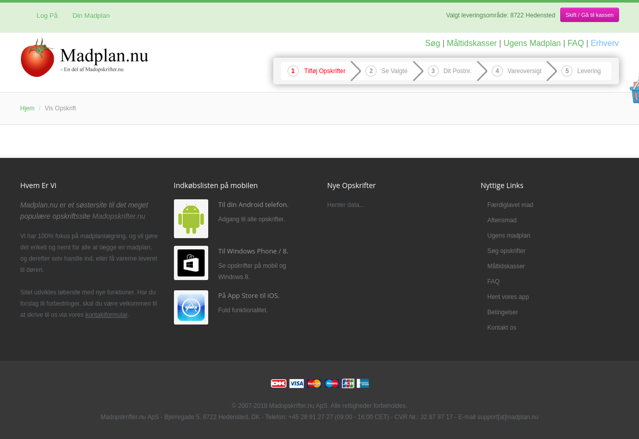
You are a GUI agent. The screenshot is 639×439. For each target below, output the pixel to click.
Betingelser (503, 312)
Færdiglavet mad (511, 205)
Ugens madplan (509, 235)
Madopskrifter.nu (118, 216)
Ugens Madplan (532, 43)
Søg (432, 43)
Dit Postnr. (458, 71)
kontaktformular (106, 314)
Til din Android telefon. (253, 204)
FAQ (575, 43)
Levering (589, 71)
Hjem (27, 108)
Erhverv (604, 43)
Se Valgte (394, 71)
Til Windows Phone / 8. (253, 251)
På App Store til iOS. (249, 295)
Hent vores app (508, 297)
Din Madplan (91, 15)
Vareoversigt (524, 71)
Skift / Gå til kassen (589, 15)
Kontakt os (502, 327)
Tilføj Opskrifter (325, 71)
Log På (43, 15)
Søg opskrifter (507, 251)
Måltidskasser (472, 43)
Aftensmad (502, 220)
